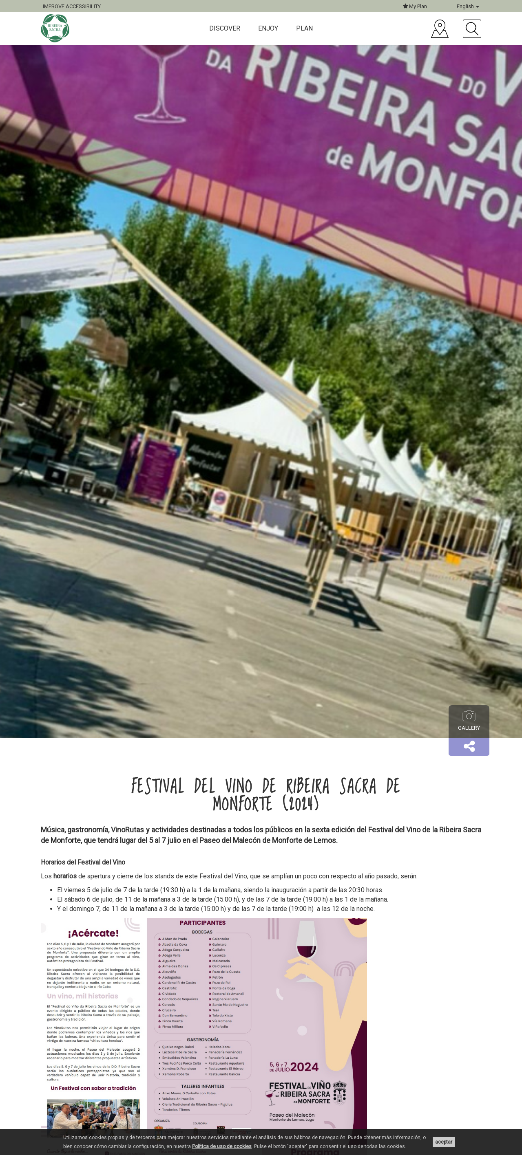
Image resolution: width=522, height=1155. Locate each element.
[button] (469, 747)
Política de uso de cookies (222, 1146)
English (468, 6)
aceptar (443, 1142)
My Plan (415, 6)
